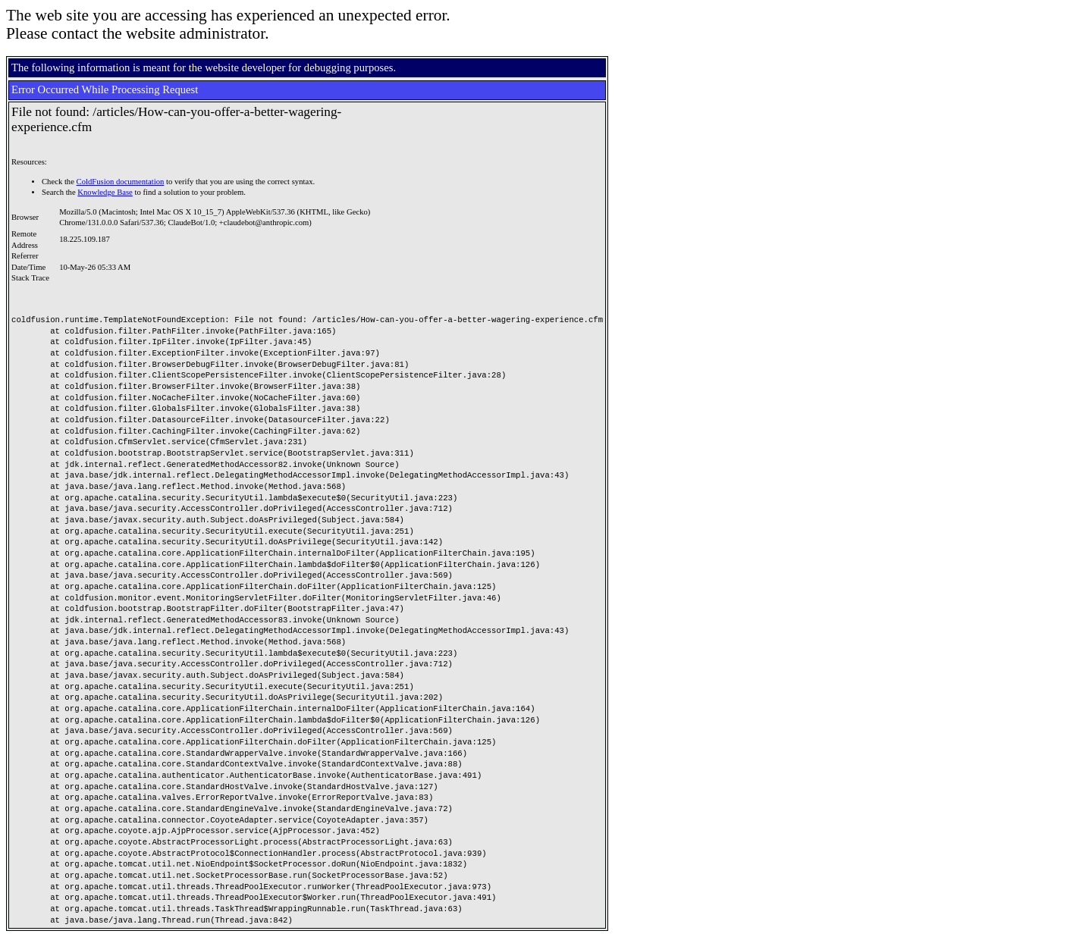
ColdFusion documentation (121, 181)
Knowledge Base (105, 192)
